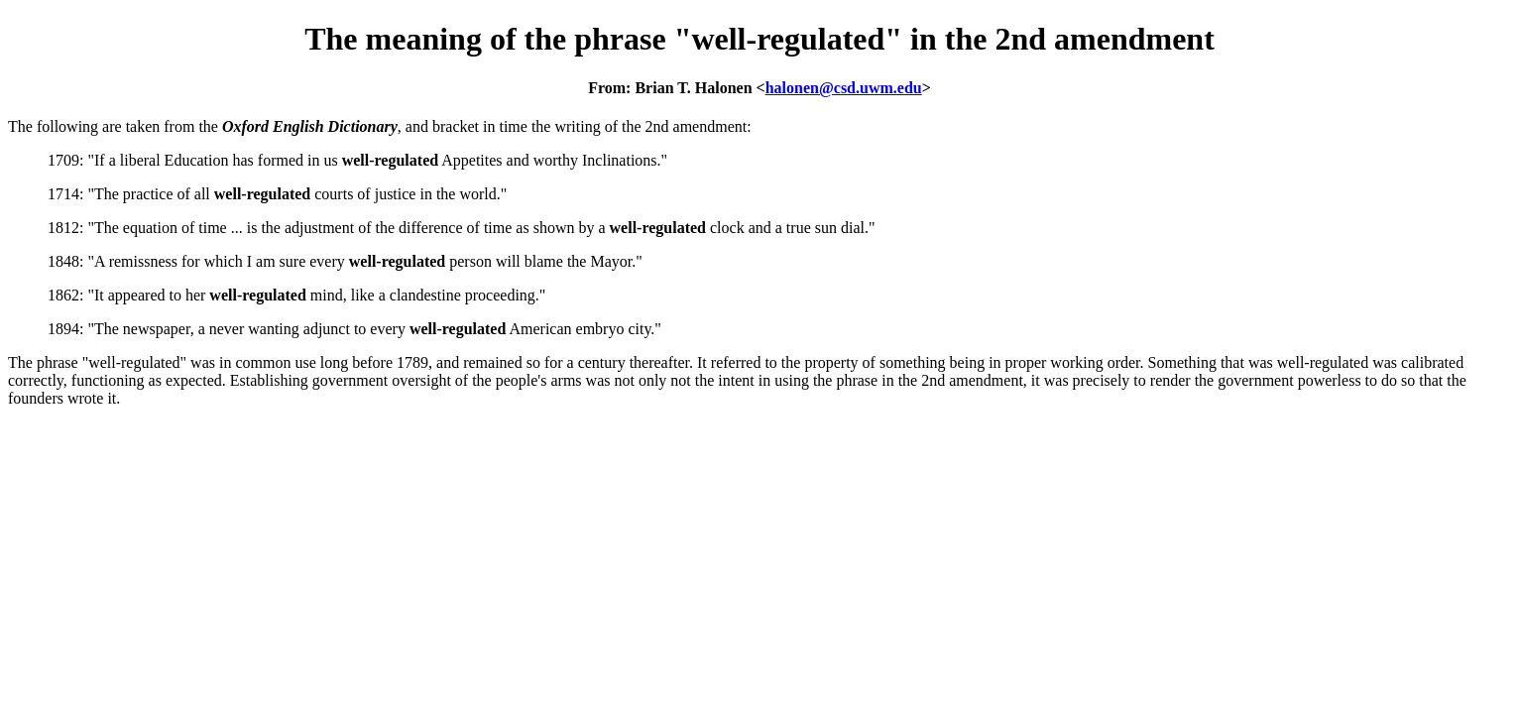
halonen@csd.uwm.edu (843, 87)
